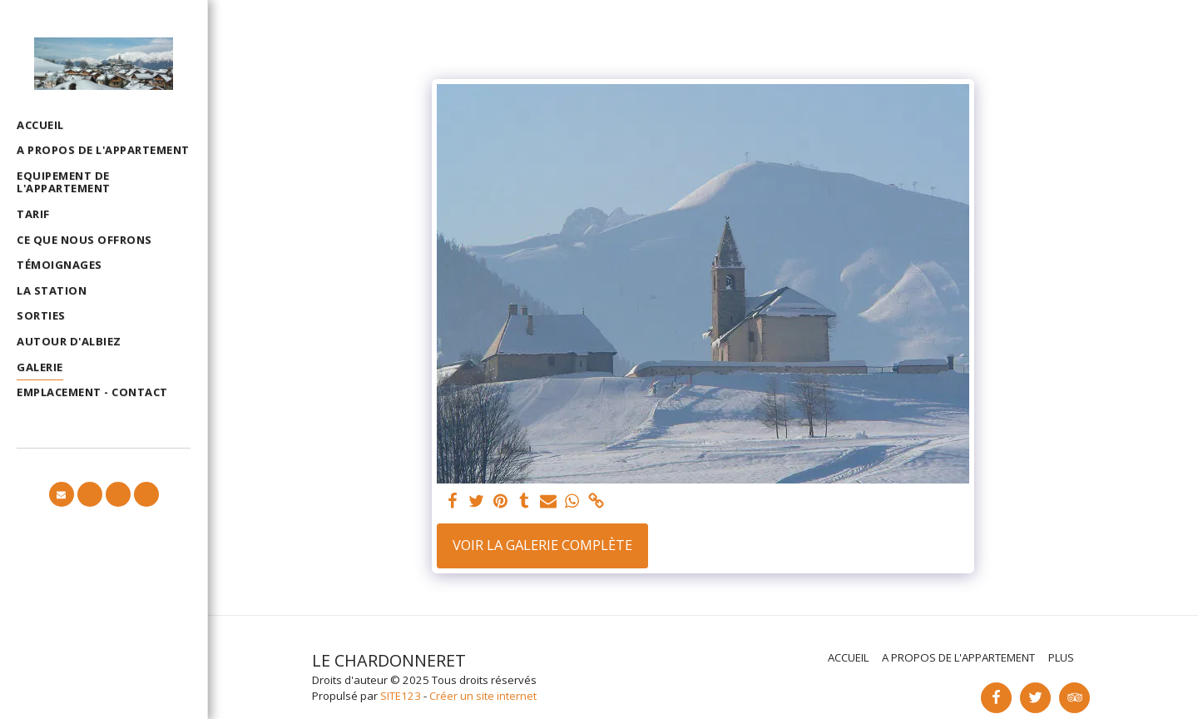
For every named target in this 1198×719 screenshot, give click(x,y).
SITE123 (400, 695)
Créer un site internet (483, 695)
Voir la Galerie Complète (542, 544)
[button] (61, 494)
